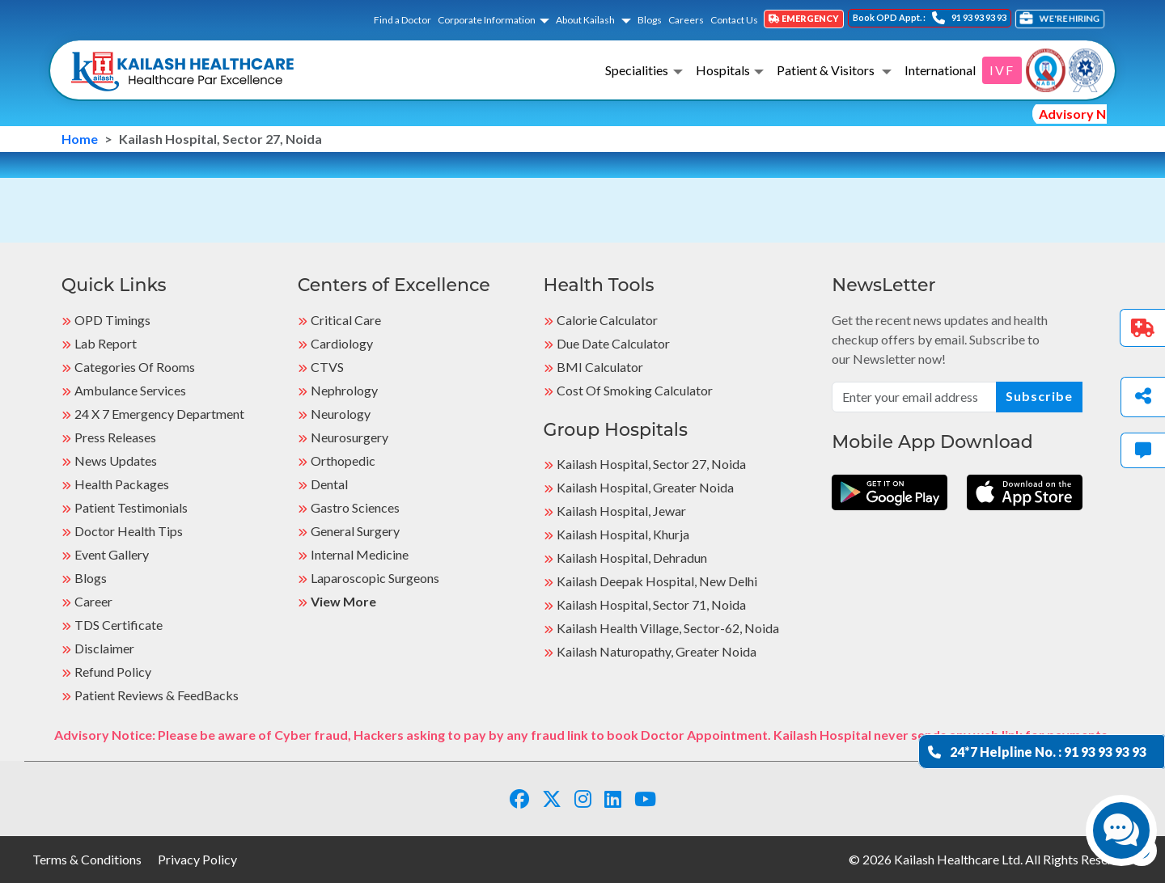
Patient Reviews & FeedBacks (156, 695)
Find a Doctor (402, 20)
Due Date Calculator (613, 343)
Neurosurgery (349, 437)
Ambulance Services (130, 390)
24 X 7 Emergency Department (159, 413)
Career (93, 601)
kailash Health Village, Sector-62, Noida (668, 628)
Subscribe (1039, 395)
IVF (1002, 70)
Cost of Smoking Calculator (635, 390)
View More (343, 601)
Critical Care (346, 319)
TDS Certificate (118, 624)
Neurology (341, 413)
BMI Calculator (600, 366)
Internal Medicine (360, 554)
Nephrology (344, 390)
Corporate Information (487, 20)
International (940, 70)
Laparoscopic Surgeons (375, 577)
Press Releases (115, 437)
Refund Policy (112, 671)
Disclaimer (104, 648)
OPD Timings (112, 319)
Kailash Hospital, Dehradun (632, 557)
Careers (686, 20)
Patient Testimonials (131, 507)
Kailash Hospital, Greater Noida (645, 487)
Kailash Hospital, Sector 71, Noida (651, 604)
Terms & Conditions (87, 859)
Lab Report (105, 343)
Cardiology (342, 343)
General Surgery (355, 531)
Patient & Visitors (827, 70)
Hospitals (723, 70)
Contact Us (734, 20)
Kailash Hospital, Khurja (623, 534)
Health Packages (121, 484)
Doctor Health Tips (128, 531)
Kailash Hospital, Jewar (621, 510)
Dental (329, 484)
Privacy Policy (197, 859)
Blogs (650, 20)
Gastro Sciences (355, 507)
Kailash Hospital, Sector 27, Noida (651, 463)
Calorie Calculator (607, 319)
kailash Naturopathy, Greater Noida (656, 651)
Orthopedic (343, 460)
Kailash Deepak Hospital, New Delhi (657, 581)
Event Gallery (111, 554)
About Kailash (586, 20)
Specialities (636, 70)
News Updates (115, 460)
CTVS (327, 366)
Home (79, 138)
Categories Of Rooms (134, 366)
